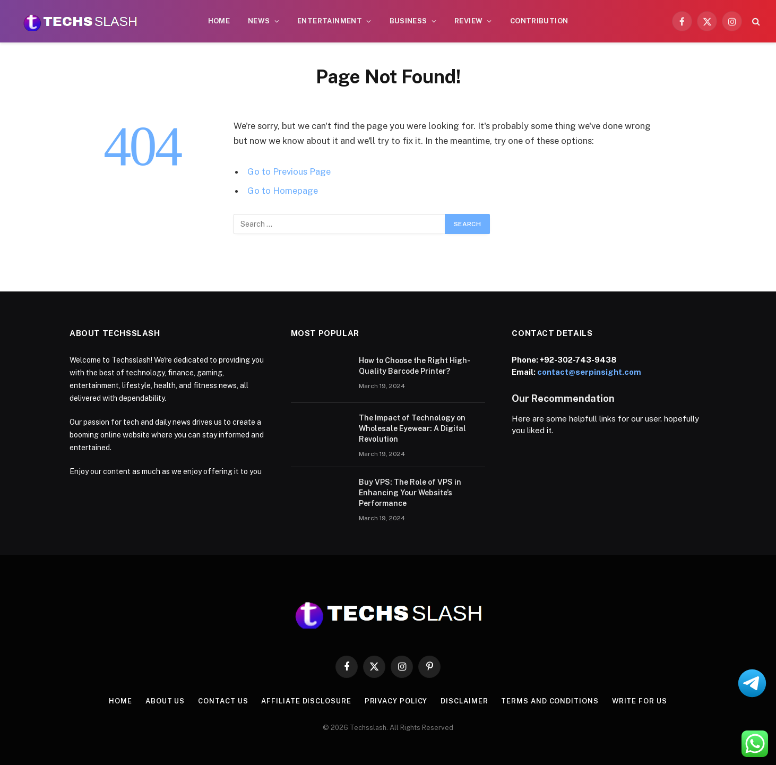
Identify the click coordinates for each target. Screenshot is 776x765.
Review (468, 21)
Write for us (639, 701)
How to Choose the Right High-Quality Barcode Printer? (414, 365)
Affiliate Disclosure (306, 701)
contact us (223, 701)
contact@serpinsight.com (589, 371)
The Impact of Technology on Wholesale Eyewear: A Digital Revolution (412, 428)
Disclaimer (464, 701)
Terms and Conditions (549, 701)
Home (219, 21)
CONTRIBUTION (539, 21)
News (259, 21)
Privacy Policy (395, 701)
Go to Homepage (282, 190)
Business (408, 21)
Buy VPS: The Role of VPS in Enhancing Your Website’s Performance (410, 493)
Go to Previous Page (289, 171)
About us (165, 701)
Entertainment (329, 21)
